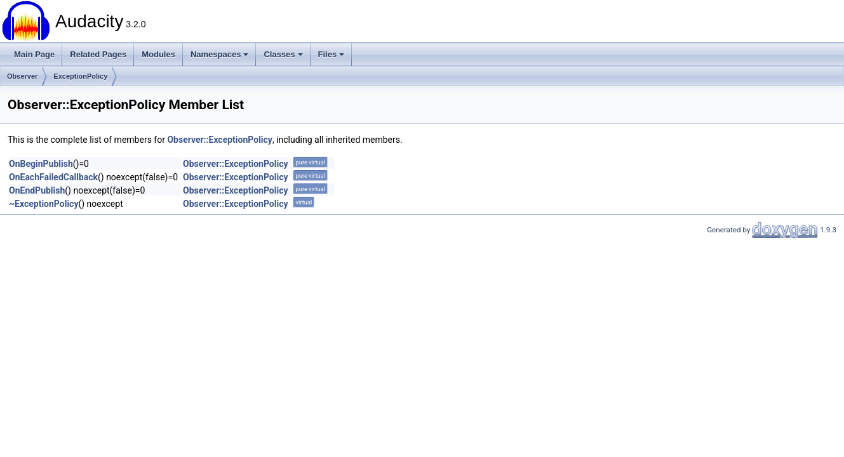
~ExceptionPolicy (43, 204)
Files (331, 54)
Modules (158, 54)
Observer (22, 76)
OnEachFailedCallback (53, 177)
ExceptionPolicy (80, 76)
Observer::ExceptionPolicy (219, 140)
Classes (283, 54)
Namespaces (220, 54)
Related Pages (98, 54)
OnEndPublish (37, 190)
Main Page (34, 54)
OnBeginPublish (41, 164)
